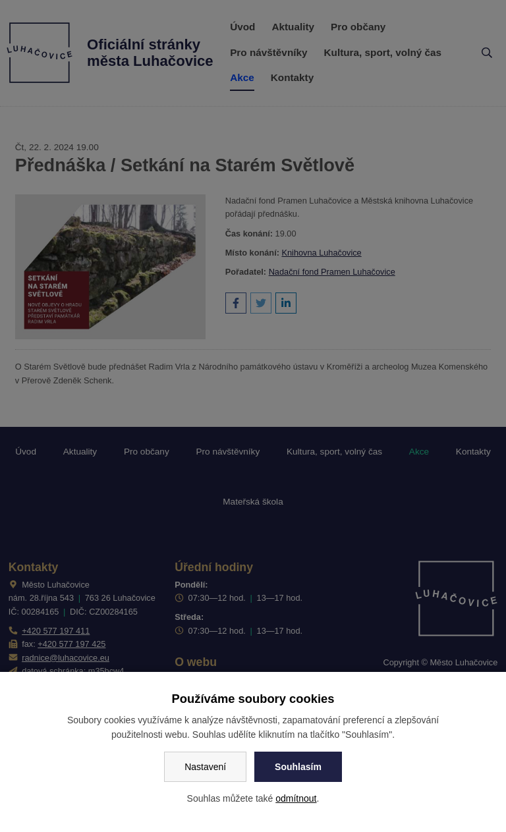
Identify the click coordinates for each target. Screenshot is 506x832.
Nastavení (205, 767)
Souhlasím (298, 767)
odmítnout (295, 798)
